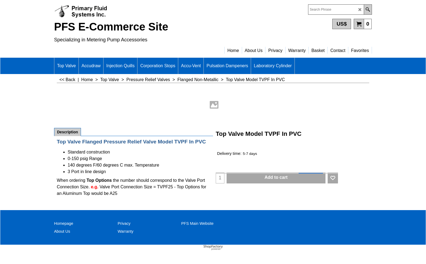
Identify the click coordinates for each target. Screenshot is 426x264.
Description (67, 132)
